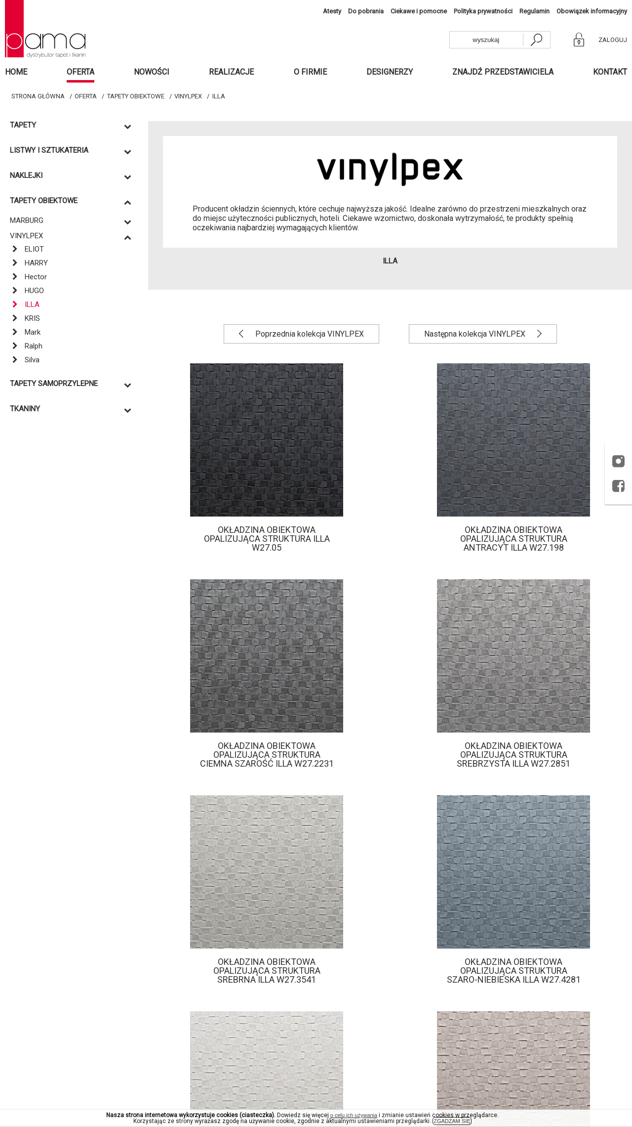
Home (16, 72)
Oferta (80, 72)
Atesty (332, 11)
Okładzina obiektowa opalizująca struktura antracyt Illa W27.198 (513, 538)
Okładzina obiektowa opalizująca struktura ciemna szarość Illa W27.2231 (267, 754)
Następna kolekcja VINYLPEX (475, 334)
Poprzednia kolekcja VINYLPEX (308, 334)
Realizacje (231, 72)
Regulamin (534, 11)
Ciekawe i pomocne (419, 11)
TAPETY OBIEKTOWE (135, 96)
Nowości (151, 72)
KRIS (25, 318)
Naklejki (26, 175)
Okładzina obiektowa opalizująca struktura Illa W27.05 (267, 538)
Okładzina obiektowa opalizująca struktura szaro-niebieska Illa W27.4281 (514, 970)
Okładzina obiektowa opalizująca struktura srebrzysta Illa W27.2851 (513, 754)
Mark (25, 332)
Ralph (26, 346)
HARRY (29, 263)
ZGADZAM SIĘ (452, 1121)
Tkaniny (25, 409)
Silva (25, 359)
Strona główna (38, 96)
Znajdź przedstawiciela (502, 72)
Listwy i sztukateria (49, 150)
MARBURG (26, 220)
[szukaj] (536, 40)
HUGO (27, 290)
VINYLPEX (188, 96)
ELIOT (27, 249)
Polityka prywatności (483, 11)
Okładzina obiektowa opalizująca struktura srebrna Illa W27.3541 (266, 970)
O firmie (310, 72)
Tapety (23, 125)
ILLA (218, 96)
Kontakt (610, 72)
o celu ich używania (353, 1115)
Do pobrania (366, 11)
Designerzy (389, 72)
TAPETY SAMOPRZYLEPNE (54, 384)
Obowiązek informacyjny (591, 11)
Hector (28, 276)
